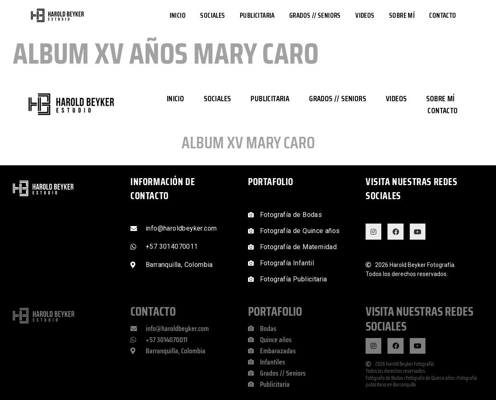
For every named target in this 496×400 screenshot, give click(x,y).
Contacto (442, 15)
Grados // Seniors (315, 15)
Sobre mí (402, 15)
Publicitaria (257, 15)
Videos (364, 15)
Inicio (178, 15)
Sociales (212, 15)
